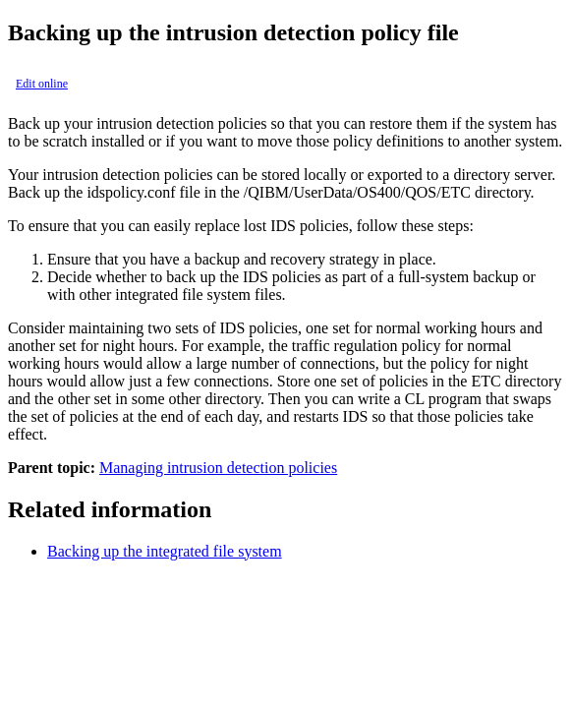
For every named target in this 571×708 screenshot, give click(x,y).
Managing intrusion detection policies (218, 467)
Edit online (42, 83)
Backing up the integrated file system (164, 551)
